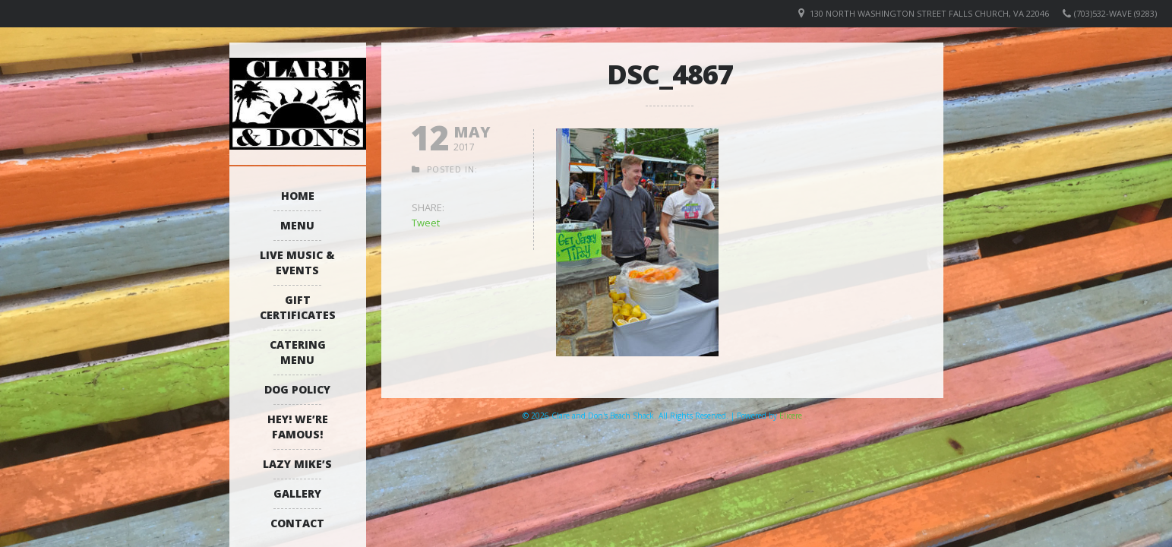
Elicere (790, 415)
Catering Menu (298, 352)
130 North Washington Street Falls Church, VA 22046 (929, 13)
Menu (297, 225)
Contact (297, 523)
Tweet (426, 222)
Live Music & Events (297, 262)
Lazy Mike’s (297, 464)
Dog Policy (297, 389)
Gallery (297, 493)
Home (297, 195)
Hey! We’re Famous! (297, 426)
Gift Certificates (298, 307)
